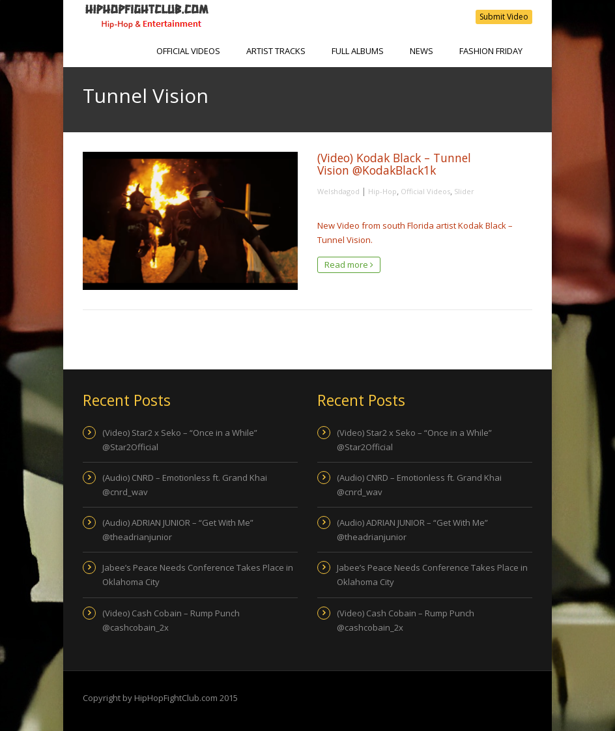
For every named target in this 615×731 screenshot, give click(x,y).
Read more (348, 264)
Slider (464, 191)
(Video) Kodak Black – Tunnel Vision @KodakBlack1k (394, 164)
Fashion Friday (490, 51)
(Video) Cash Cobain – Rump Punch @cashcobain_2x (171, 620)
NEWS (421, 51)
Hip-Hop (382, 191)
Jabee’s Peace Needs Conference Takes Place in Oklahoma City (197, 575)
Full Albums (358, 51)
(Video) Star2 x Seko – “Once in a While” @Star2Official (179, 440)
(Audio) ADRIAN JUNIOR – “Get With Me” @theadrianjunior (177, 530)
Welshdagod (338, 191)
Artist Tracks (276, 51)
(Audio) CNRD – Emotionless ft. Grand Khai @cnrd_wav (184, 485)
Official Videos (188, 51)
